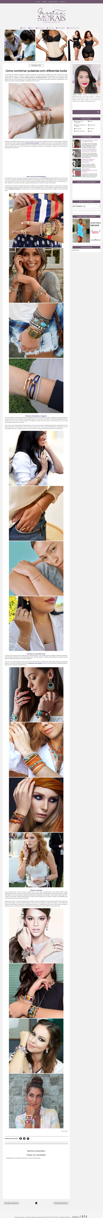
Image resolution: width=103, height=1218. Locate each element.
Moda (90, 131)
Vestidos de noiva (80, 131)
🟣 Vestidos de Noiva (73, 28)
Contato (62, 1)
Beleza (91, 121)
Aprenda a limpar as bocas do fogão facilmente (88, 161)
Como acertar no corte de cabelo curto (90, 140)
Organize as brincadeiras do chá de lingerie (89, 170)
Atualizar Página (64, 1217)
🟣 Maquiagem (40, 28)
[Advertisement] (36, 162)
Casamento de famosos (79, 122)
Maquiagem (78, 128)
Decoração (92, 125)
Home (38, 1)
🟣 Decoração (60, 28)
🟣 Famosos (50, 28)
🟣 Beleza (23, 28)
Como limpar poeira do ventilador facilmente (89, 150)
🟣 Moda (30, 28)
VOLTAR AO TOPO (52, 1217)
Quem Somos (53, 1)
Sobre (44, 1)
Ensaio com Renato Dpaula (80, 125)
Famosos (91, 128)
